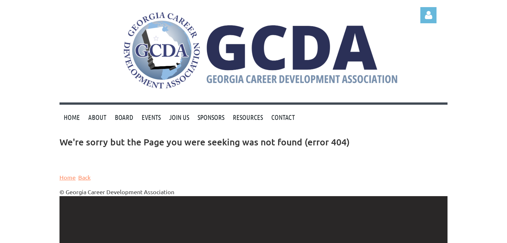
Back (84, 177)
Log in (428, 15)
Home (67, 177)
